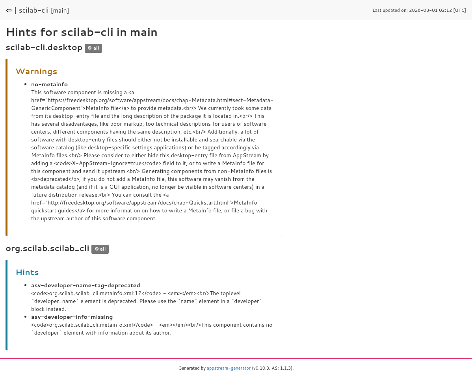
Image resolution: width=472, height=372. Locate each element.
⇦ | (11, 10)
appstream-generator (229, 368)
